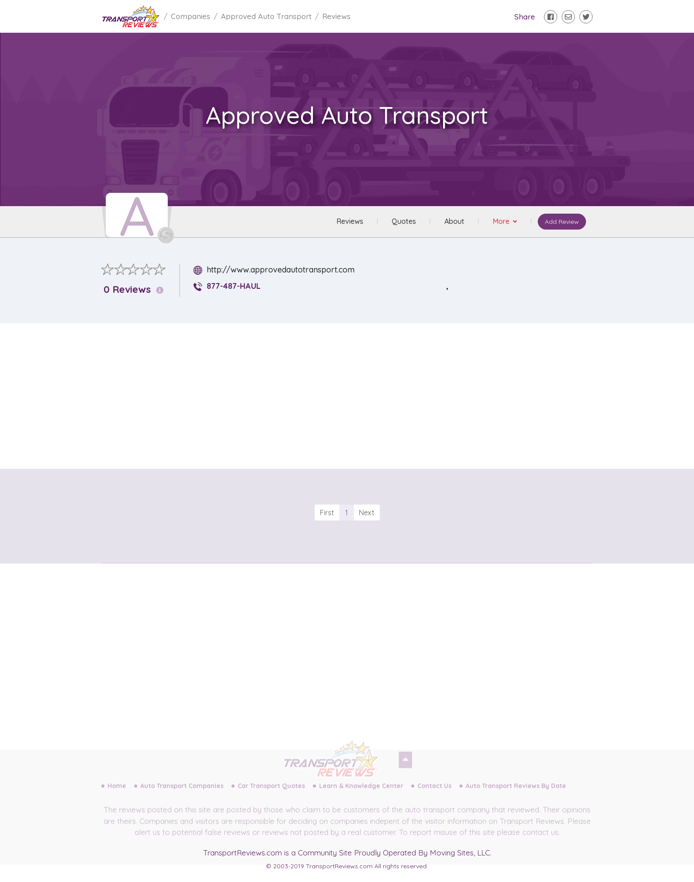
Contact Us (434, 793)
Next (366, 528)
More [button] (501, 221)
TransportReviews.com (242, 852)
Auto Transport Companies (182, 793)
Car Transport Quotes (271, 793)
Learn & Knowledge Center (361, 793)
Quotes (403, 221)
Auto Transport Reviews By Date (516, 793)
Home (117, 793)
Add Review (561, 222)
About (454, 221)
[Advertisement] (354, 392)
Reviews (349, 221)
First (327, 528)
